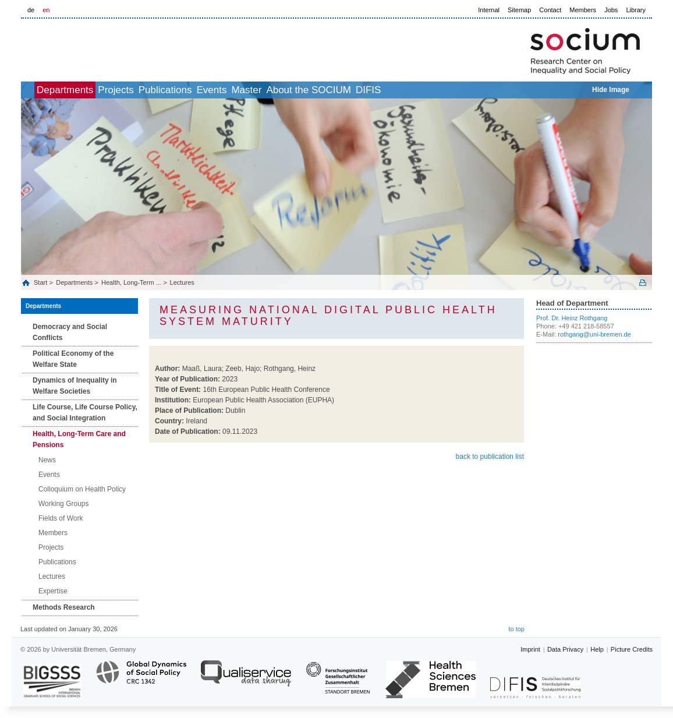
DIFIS (464, 90)
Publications (210, 90)
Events (269, 90)
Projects (147, 90)
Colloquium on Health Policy (82, 489)
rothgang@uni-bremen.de (594, 334)
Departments (84, 90)
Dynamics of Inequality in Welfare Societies (75, 385)
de (30, 9)
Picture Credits (632, 649)
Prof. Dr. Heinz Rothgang (571, 317)
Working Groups (63, 504)
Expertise (53, 591)
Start (41, 282)
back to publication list (490, 456)
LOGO (110, 47)
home (34, 90)
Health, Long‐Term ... (131, 282)
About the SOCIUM (391, 90)
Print (642, 283)
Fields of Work (60, 518)
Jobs (611, 9)
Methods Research (64, 607)
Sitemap (519, 9)
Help (597, 649)
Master (317, 90)
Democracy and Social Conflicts (70, 332)
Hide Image (610, 90)
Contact (550, 9)
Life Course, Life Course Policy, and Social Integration (85, 412)
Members (582, 9)
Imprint (530, 649)
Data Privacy (565, 649)
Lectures (182, 282)
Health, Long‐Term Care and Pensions (79, 439)
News (47, 460)
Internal (489, 9)
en (45, 9)
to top (516, 628)
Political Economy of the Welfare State (73, 359)
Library (636, 9)
